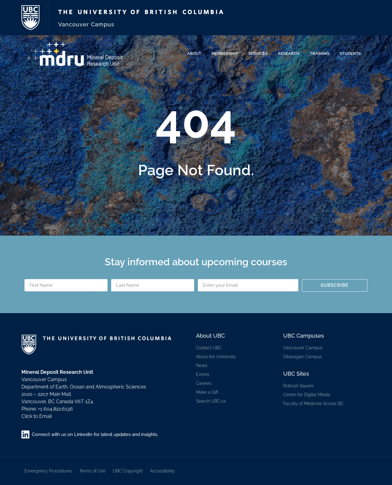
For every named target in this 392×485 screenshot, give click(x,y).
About (195, 54)
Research (290, 54)
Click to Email (36, 416)
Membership (226, 54)
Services (259, 54)
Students (352, 54)
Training (321, 54)
